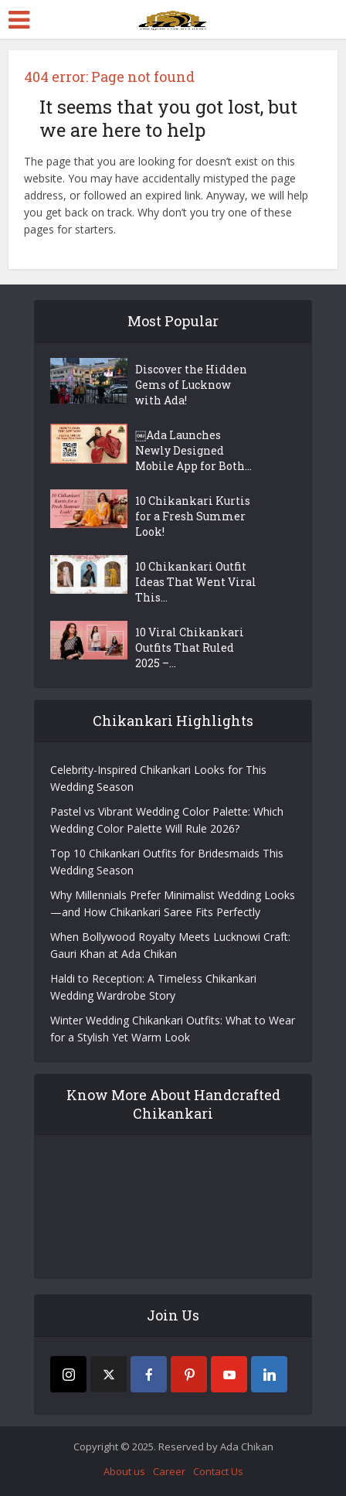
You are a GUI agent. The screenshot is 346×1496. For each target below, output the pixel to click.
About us (124, 1471)
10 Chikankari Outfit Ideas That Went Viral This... (195, 582)
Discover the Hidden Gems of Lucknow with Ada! (191, 384)
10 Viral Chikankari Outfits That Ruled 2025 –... (189, 647)
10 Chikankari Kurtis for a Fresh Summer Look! (192, 516)
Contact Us (218, 1471)
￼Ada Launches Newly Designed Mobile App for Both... (193, 450)
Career (169, 1471)
